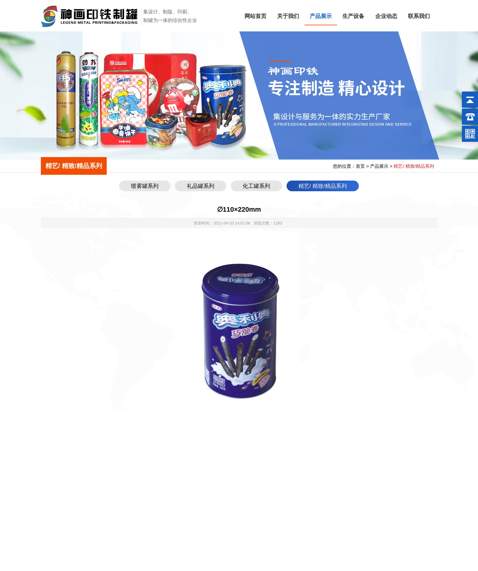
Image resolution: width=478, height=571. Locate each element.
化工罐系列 (256, 186)
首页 (360, 166)
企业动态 (386, 16)
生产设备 (353, 16)
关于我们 (288, 16)
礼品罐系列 (200, 186)
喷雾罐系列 (145, 186)
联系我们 (419, 16)
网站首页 (255, 16)
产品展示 (321, 16)
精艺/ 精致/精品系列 (322, 186)
